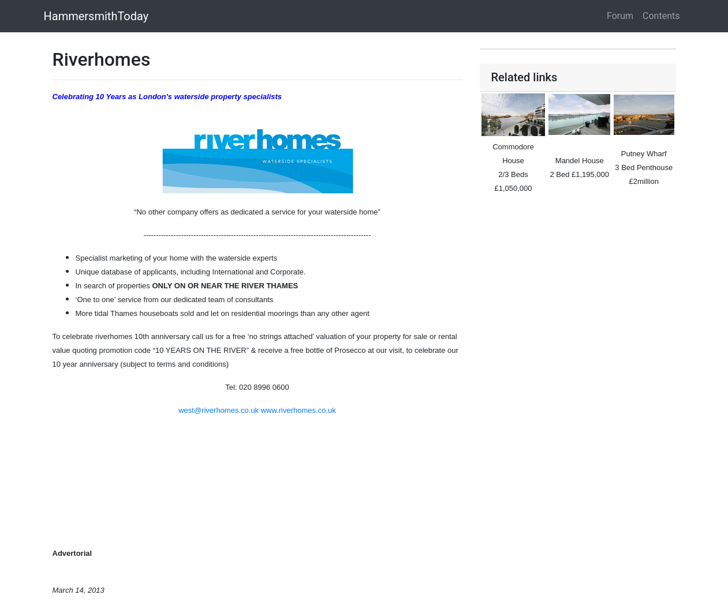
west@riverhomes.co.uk (218, 410)
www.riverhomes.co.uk (298, 410)
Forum (620, 15)
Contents (661, 15)
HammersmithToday (96, 16)
